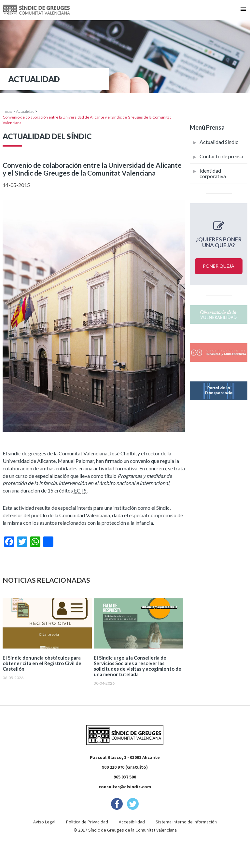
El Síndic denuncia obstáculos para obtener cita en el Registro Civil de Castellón (42, 663)
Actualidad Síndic (219, 142)
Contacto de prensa (221, 156)
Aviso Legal (44, 822)
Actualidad (25, 111)
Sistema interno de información (186, 822)
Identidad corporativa (213, 173)
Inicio (7, 111)
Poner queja (218, 266)
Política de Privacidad (87, 822)
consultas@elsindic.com (125, 787)
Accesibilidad (132, 822)
